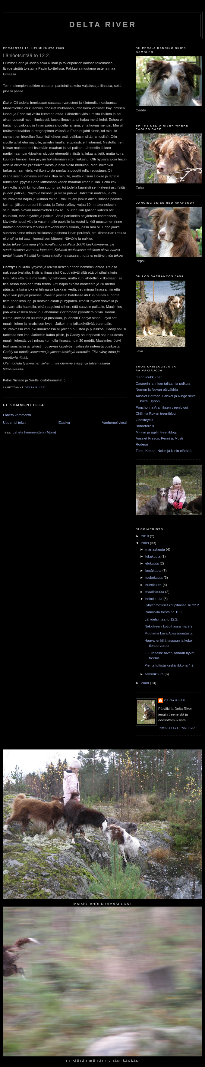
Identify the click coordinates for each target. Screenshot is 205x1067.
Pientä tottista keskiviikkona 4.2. (169, 665)
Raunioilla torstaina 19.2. (163, 612)
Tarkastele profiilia (176, 727)
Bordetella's (145, 426)
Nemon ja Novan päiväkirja (157, 389)
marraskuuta (155, 549)
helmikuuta (154, 599)
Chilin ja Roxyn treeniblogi (156, 413)
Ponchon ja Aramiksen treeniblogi (162, 407)
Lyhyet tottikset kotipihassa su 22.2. (172, 605)
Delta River (102, 24)
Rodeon (142, 444)
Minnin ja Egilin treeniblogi (156, 432)
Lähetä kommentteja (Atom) (34, 432)
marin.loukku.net (149, 377)
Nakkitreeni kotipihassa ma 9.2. (168, 626)
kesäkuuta (153, 570)
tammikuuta (155, 674)
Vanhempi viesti (114, 422)
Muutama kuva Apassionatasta (168, 633)
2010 (145, 536)
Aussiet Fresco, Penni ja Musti (159, 438)
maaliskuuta (155, 592)
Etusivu (64, 422)
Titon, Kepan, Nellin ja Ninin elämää (163, 451)
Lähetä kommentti (17, 415)
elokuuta (152, 563)
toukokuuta (154, 577)
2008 (145, 683)
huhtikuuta (153, 585)
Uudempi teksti (14, 422)
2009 (145, 543)
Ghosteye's (144, 420)
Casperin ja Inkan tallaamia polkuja (163, 383)
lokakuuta (153, 556)
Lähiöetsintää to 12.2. (161, 619)
